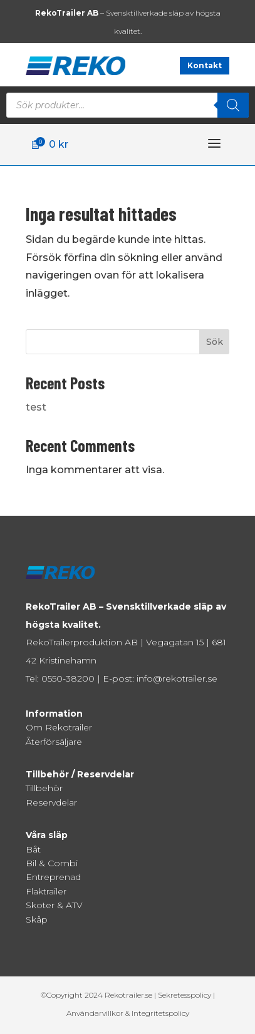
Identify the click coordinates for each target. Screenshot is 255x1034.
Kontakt (204, 65)
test (36, 407)
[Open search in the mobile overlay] (127, 105)
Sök (214, 341)
